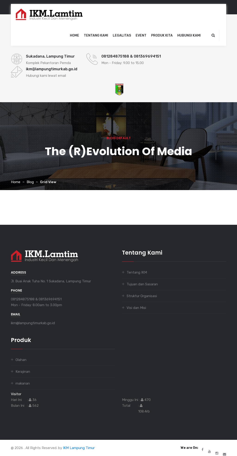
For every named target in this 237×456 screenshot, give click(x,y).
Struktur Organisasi (142, 296)
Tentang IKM (137, 272)
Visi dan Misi (136, 308)
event (141, 35)
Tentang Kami (96, 35)
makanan (23, 383)
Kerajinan (23, 372)
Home (74, 35)
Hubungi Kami (189, 35)
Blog (30, 182)
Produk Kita (162, 35)
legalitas (122, 35)
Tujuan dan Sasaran (142, 284)
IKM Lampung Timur (79, 448)
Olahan (21, 360)
